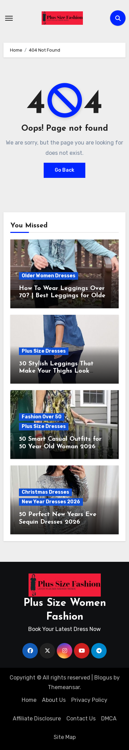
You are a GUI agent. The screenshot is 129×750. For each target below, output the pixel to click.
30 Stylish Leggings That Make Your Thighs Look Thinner (56, 371)
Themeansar (64, 687)
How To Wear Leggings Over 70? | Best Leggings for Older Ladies (63, 296)
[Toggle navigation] (8, 18)
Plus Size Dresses (44, 351)
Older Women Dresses (48, 276)
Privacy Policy (89, 700)
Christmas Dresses (45, 492)
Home (29, 700)
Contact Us (81, 718)
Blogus (103, 677)
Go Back (64, 170)
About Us (54, 700)
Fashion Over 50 (42, 417)
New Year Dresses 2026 (51, 502)
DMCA (109, 718)
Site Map (65, 737)
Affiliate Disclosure (37, 718)
